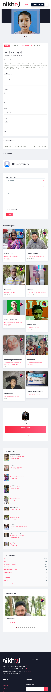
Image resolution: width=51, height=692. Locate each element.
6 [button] (26, 627)
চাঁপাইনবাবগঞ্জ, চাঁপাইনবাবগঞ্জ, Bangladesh (13, 55)
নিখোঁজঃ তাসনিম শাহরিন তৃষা (35, 391)
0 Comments (25, 45)
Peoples (7, 45)
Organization (38, 4)
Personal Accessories (25, 567)
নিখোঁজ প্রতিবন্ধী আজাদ (10, 320)
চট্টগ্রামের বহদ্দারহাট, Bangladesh (11, 396)
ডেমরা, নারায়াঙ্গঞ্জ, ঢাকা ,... (15, 498)
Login (26, 4)
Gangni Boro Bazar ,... (15, 509)
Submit (9, 214)
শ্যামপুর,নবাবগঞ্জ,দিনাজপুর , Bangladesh (18, 526)
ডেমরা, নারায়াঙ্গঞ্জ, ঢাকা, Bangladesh (35, 256)
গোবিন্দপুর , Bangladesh (15, 517)
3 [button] (20, 627)
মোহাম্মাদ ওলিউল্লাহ (32, 254)
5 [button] (24, 627)
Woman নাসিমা (8, 254)
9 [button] (32, 627)
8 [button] (30, 627)
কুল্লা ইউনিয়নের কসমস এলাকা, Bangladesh (36, 292)
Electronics (25, 577)
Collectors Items (25, 575)
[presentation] (16, 206)
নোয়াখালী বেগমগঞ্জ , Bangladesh (17, 456)
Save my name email (11, 209)
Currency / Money (25, 583)
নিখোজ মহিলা (12, 485)
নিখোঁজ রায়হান (12, 524)
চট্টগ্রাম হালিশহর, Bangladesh (34, 394)
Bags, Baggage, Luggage (25, 569)
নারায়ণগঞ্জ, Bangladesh (33, 327)
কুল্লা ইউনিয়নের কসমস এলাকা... (16, 544)
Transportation (25, 572)
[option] (25, 22)
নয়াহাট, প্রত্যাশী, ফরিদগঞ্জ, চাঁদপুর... (17, 476)
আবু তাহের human (9, 290)
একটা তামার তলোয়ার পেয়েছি (15, 533)
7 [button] (28, 627)
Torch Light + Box (14, 507)
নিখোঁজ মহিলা (31, 360)
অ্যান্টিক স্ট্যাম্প (12, 465)
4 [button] (22, 627)
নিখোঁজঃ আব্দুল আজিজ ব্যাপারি (12, 360)
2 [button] (26, 36)
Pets (25, 561)
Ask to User (25, 431)
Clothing (25, 580)
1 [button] (24, 36)
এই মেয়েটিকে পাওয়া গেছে (15, 454)
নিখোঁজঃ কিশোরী (8, 394)
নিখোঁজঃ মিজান (31, 325)
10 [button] (34, 627)
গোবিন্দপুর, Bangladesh (9, 292)
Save (22, 435)
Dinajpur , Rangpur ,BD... (16, 467)
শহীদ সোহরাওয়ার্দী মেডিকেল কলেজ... (17, 487)
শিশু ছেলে (30, 290)
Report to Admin (25, 427)
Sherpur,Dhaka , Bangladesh (17, 535)
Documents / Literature (25, 564)
